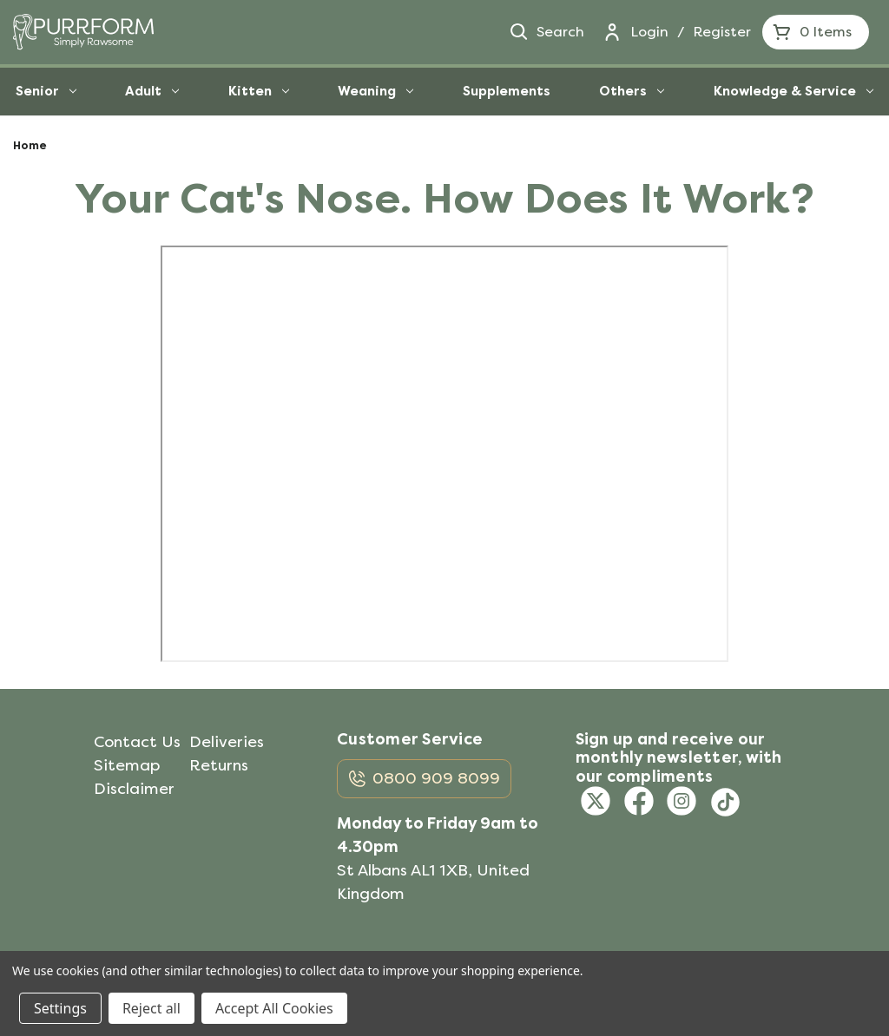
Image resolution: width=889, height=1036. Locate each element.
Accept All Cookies (274, 1008)
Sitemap (127, 765)
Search (546, 32)
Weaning (375, 91)
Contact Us (137, 741)
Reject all (151, 1008)
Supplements (506, 91)
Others (631, 91)
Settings (60, 1008)
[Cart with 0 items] (815, 32)
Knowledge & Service (793, 91)
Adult (152, 91)
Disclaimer (134, 788)
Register (722, 31)
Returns (218, 765)
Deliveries (226, 741)
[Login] (612, 32)
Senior (46, 91)
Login (649, 31)
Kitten (258, 91)
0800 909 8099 (436, 778)
